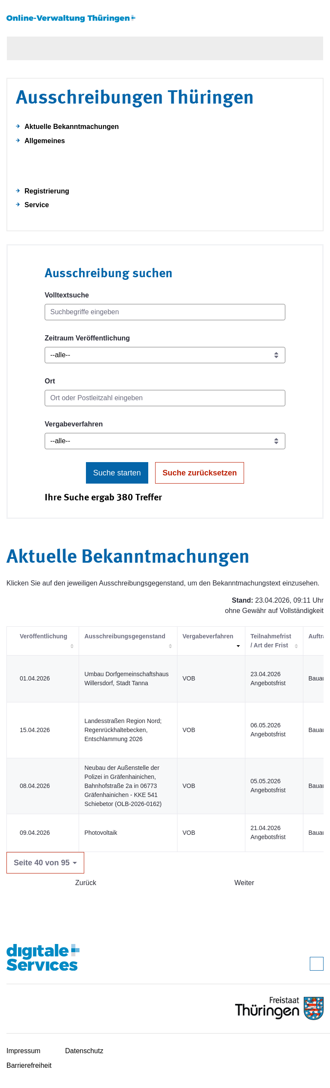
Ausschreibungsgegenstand (124, 636)
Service (36, 204)
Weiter (244, 882)
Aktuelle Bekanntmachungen (71, 126)
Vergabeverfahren (74, 424)
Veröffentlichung (43, 636)
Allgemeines (44, 140)
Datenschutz (84, 1050)
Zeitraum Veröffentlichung (87, 338)
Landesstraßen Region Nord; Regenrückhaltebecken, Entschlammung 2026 (123, 729)
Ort (50, 381)
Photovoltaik (100, 832)
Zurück (85, 882)
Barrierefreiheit (29, 1065)
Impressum (23, 1050)
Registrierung (46, 191)
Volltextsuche (67, 295)
